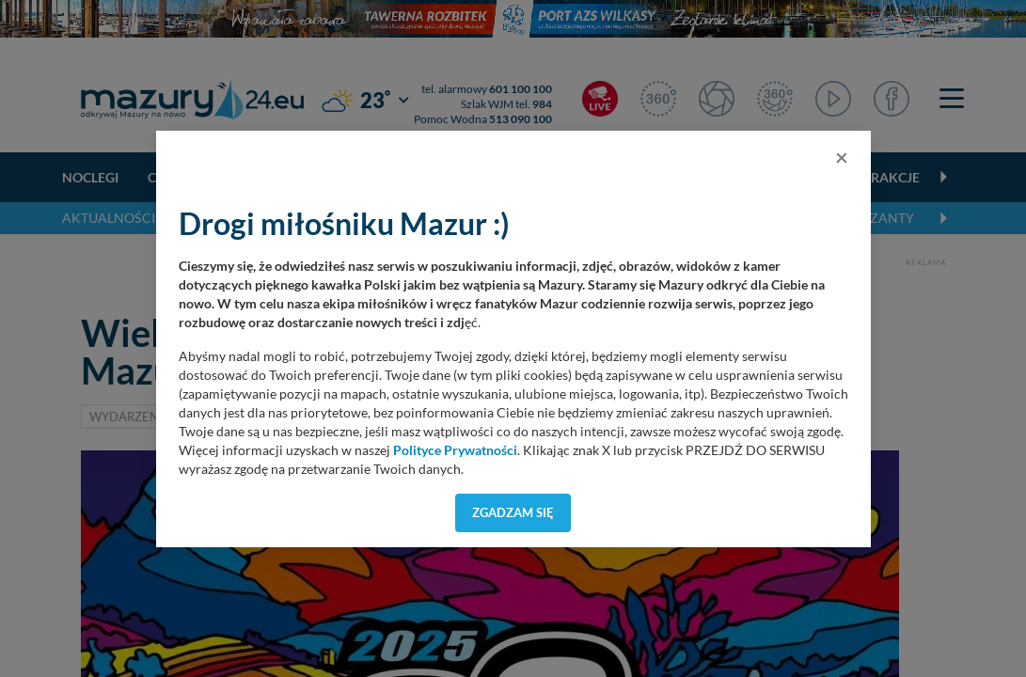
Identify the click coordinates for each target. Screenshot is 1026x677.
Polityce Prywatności (455, 450)
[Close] (841, 157)
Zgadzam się (513, 512)
